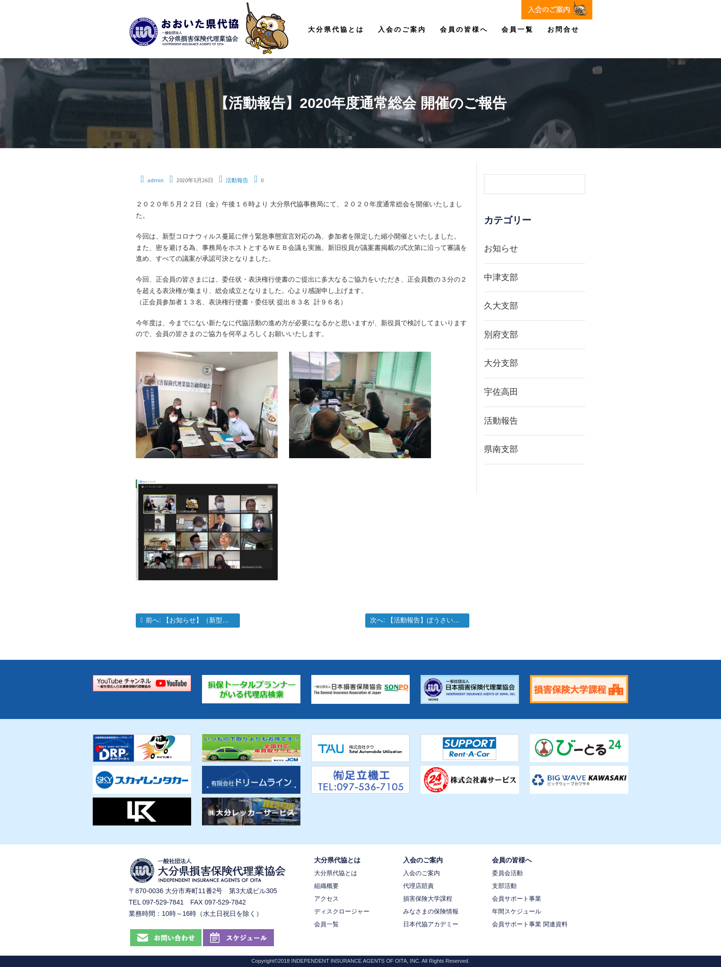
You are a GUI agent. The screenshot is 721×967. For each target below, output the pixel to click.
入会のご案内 (402, 29)
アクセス (326, 898)
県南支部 (501, 449)
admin (155, 180)
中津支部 (501, 277)
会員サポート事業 (516, 898)
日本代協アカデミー (430, 924)
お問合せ (563, 29)
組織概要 (326, 885)
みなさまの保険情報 (430, 911)
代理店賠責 (418, 885)
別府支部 (501, 334)
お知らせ (501, 248)
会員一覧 (517, 29)
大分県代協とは (336, 29)
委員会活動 (507, 873)
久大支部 (501, 306)
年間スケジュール (516, 911)
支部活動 (504, 885)
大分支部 (501, 363)
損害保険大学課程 (427, 898)
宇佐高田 (501, 392)
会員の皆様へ (464, 29)
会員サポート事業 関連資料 (530, 924)
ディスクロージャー (341, 911)
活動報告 (237, 180)
